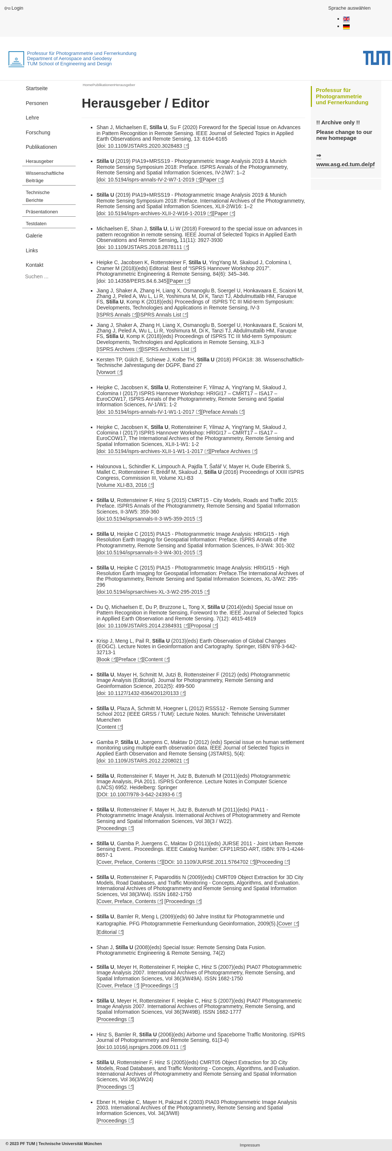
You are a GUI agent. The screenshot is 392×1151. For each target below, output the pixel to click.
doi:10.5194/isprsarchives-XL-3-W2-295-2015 (150, 592)
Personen (37, 103)
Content (154, 659)
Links (32, 250)
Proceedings (112, 828)
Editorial (107, 932)
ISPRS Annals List (160, 315)
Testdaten (36, 223)
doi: (152, 213)
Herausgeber (39, 161)
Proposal (201, 626)
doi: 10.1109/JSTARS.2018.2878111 (140, 247)
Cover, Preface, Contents (127, 862)
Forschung (38, 132)
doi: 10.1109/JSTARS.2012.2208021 (140, 761)
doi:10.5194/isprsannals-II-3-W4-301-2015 (146, 552)
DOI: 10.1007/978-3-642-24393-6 (136, 794)
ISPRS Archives (116, 349)
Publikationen (41, 147)
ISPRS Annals (114, 315)
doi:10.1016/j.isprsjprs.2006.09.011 (138, 1047)
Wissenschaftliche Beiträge (45, 177)
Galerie (34, 236)
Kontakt (34, 265)
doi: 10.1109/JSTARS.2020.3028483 (140, 146)
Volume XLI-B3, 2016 (122, 485)
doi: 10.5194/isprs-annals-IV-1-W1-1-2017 (146, 412)
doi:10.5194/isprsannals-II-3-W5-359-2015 (146, 519)
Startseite (37, 88)
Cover (285, 924)
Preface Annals (220, 412)
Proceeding (270, 862)
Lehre (32, 118)
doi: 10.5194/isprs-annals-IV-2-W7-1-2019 (146, 180)
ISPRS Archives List (166, 349)
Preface (127, 659)
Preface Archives (230, 451)
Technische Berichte (38, 196)
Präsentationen (42, 211)
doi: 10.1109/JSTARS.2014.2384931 (140, 626)
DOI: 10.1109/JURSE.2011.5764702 (206, 862)
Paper (210, 180)
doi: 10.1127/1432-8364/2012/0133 (138, 693)
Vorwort (106, 372)
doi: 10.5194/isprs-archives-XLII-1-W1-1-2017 (150, 451)
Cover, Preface (115, 985)
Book (104, 659)
